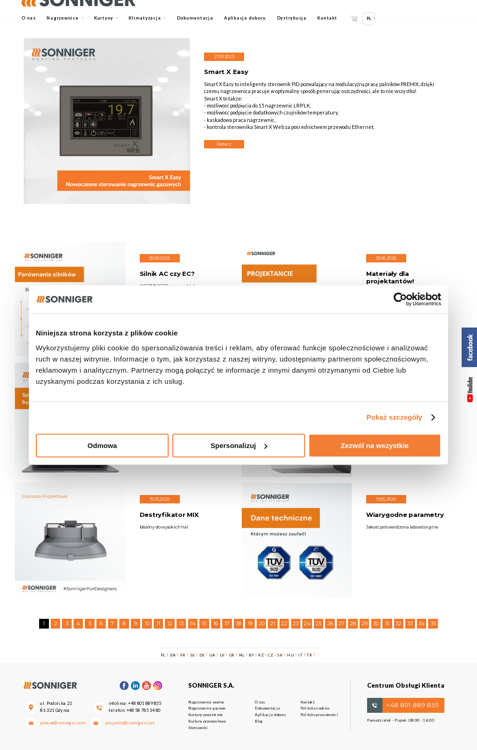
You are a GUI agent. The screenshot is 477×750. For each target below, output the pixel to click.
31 (387, 623)
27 (341, 623)
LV (222, 655)
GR (232, 655)
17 (227, 623)
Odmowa (102, 445)
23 (296, 623)
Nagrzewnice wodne (206, 702)
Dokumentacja (195, 17)
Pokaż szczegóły (394, 417)
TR (309, 655)
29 (364, 623)
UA (212, 655)
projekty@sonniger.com (130, 722)
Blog (259, 721)
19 (250, 623)
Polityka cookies (315, 708)
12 (169, 623)
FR (183, 655)
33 (410, 623)
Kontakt (327, 17)
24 (307, 623)
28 (353, 623)
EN (173, 655)
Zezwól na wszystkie (375, 445)
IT (300, 655)
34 (421, 623)
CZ (270, 655)
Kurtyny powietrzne (205, 714)
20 (262, 623)
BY (251, 655)
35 (433, 623)
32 (398, 623)
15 (204, 623)
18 (238, 623)
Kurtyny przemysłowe (207, 721)
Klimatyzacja (147, 17)
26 (330, 623)
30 (376, 623)
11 (158, 623)
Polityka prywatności (319, 714)
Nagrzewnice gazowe (207, 708)
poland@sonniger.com (63, 722)
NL (242, 655)
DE (202, 655)
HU (290, 655)
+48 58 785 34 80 (144, 710)
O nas (28, 17)
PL (369, 18)
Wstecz (224, 144)
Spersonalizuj (239, 445)
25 (318, 623)
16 (215, 623)
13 (181, 623)
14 (193, 623)
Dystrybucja (292, 17)
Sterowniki (198, 727)
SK (280, 655)
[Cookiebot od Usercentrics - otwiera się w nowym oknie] (400, 299)
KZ (261, 655)
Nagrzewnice (65, 17)
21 (272, 623)
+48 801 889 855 (144, 703)
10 (147, 623)
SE (192, 655)
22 (284, 623)
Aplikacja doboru (245, 17)
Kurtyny (106, 17)
